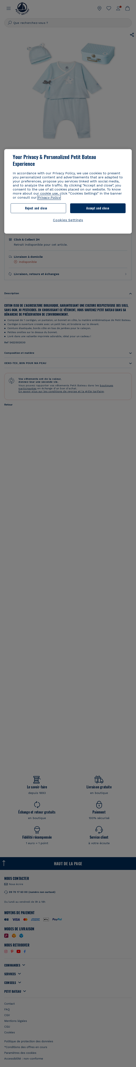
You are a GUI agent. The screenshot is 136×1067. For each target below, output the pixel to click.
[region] (68, 191)
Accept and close (97, 208)
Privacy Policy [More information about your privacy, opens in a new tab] (49, 197)
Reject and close (36, 208)
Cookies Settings (68, 220)
